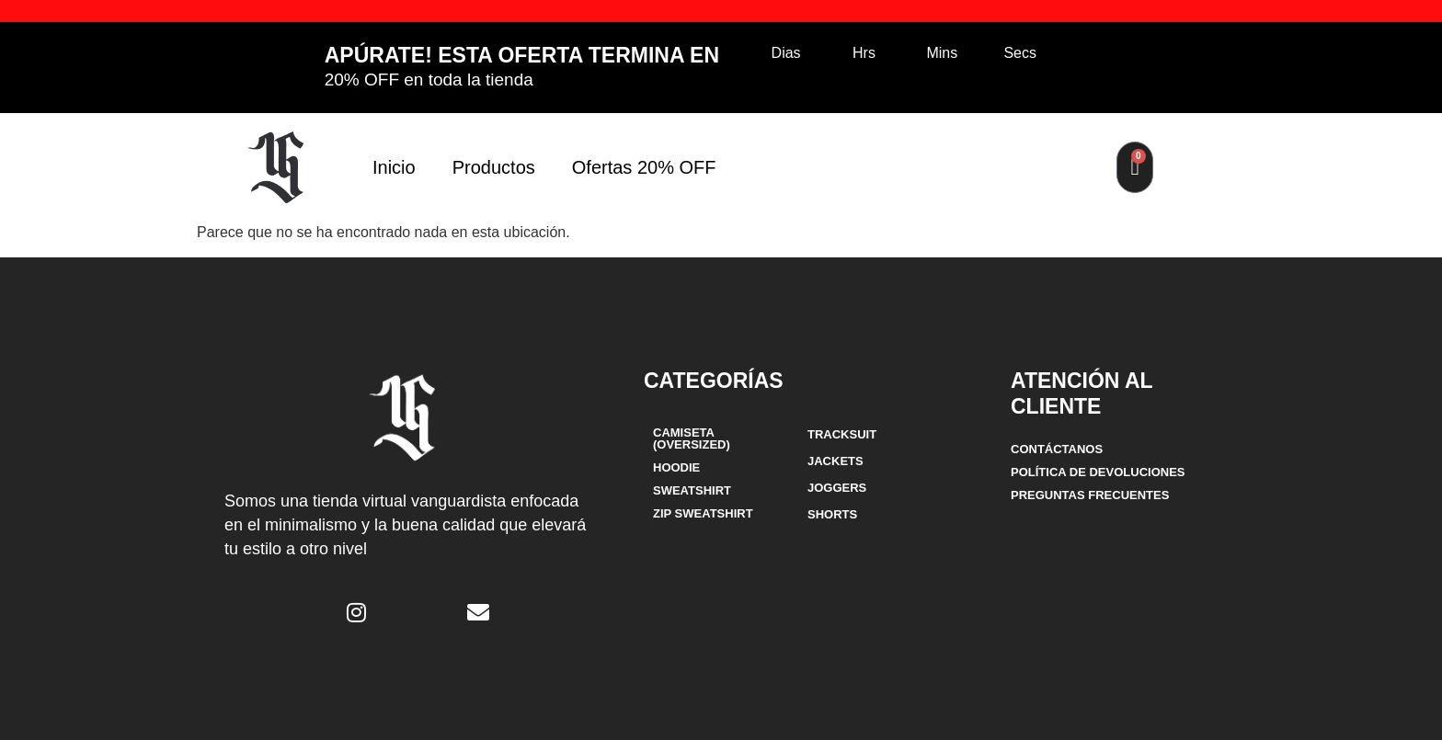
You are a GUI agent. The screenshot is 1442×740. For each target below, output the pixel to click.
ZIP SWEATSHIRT (703, 513)
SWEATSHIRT (692, 490)
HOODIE (676, 467)
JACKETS (835, 461)
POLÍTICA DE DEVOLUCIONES (1097, 472)
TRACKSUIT (841, 434)
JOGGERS (836, 488)
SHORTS (832, 514)
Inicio (394, 167)
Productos (493, 167)
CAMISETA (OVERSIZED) (691, 438)
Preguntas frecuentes (1090, 495)
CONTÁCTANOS (1057, 449)
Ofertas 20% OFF (644, 167)
